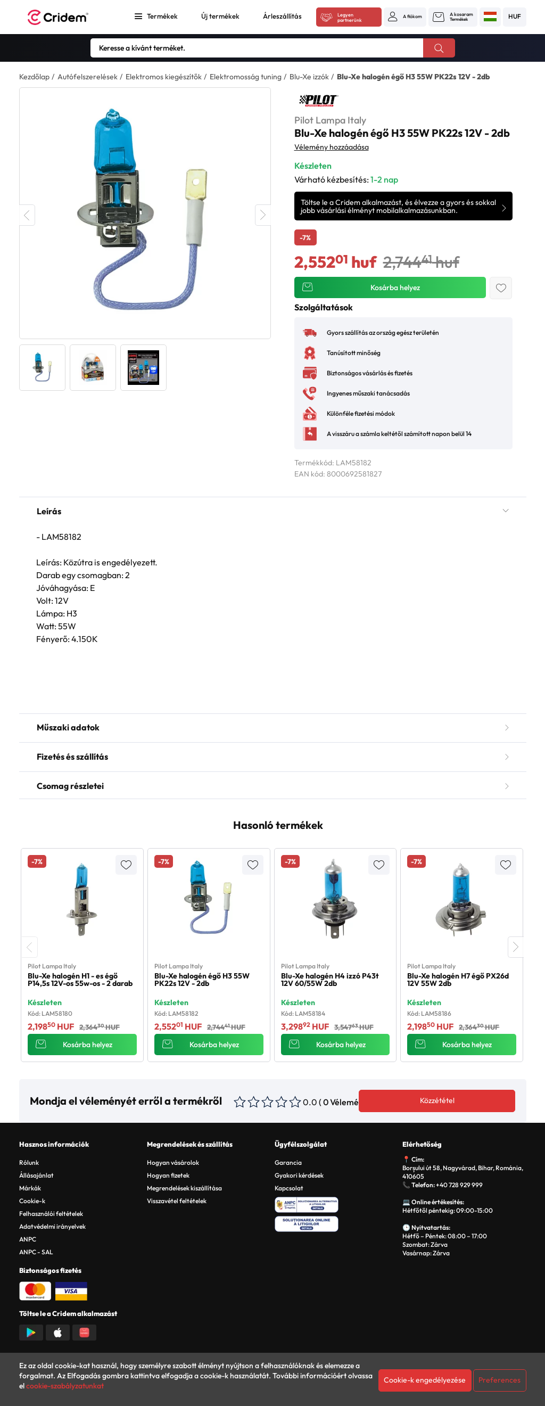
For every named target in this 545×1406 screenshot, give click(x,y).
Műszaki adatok (273, 727)
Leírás (273, 511)
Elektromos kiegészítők (164, 76)
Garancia (288, 1162)
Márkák (30, 1188)
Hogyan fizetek (168, 1175)
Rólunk (29, 1162)
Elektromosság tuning (246, 76)
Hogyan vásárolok (173, 1162)
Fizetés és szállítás (273, 756)
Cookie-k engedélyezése (425, 1380)
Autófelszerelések (87, 76)
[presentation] (30, 947)
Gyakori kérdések (299, 1175)
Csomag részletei (273, 785)
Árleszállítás (282, 16)
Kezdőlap (34, 76)
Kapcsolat (289, 1188)
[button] (405, 16)
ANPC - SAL (36, 1252)
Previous (27, 215)
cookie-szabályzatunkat (65, 1386)
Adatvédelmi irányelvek (52, 1226)
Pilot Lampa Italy (330, 120)
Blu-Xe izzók (309, 76)
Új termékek (220, 16)
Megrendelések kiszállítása (184, 1188)
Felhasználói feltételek (51, 1214)
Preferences (499, 1380)
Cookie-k (32, 1201)
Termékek (162, 16)
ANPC (27, 1239)
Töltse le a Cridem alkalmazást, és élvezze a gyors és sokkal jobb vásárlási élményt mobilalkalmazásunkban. (398, 206)
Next (263, 215)
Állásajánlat (36, 1175)
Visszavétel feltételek (177, 1201)
